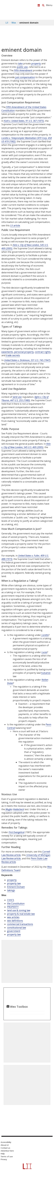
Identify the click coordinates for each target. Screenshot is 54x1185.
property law (14, 883)
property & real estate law (21, 913)
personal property (24, 351)
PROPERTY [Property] (13, 906)
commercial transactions (20, 924)
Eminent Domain (16, 886)
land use (17, 396)
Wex (13, 22)
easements (7, 351)
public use (22, 67)
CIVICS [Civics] (10, 900)
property (36, 63)
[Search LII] (43, 5)
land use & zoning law (18, 910)
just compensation (25, 77)
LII (7, 22)
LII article (15, 225)
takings (11, 890)
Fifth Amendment (22, 70)
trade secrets (12, 355)
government (13, 931)
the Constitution (16, 903)
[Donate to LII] (39, 5)
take (20, 63)
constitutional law (16, 927)
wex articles (13, 917)
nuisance (45, 672)
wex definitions (15, 920)
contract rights (43, 351)
